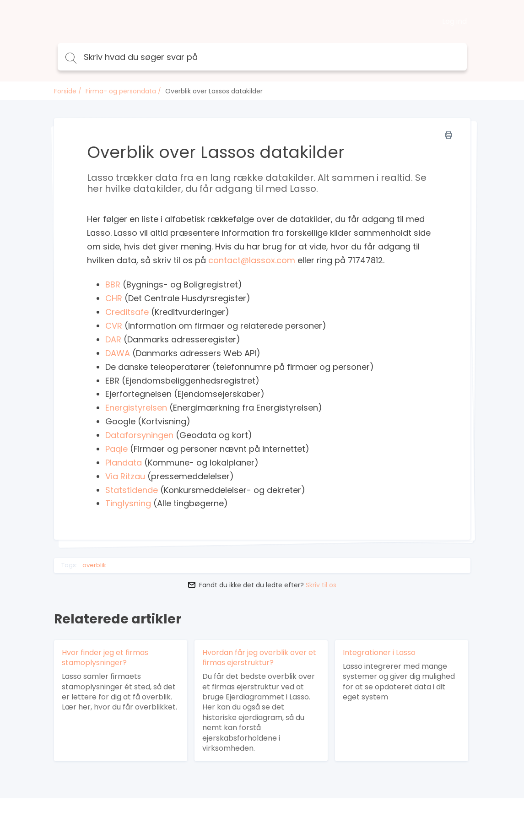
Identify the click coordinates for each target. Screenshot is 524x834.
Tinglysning (128, 503)
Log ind (454, 21)
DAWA (117, 353)
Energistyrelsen (136, 407)
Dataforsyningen (139, 435)
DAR (113, 339)
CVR (113, 325)
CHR (113, 298)
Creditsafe (127, 312)
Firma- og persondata (121, 91)
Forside (65, 91)
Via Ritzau (125, 476)
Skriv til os (321, 585)
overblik (94, 565)
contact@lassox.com (252, 260)
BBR (112, 284)
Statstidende (131, 490)
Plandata (123, 462)
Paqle (116, 449)
